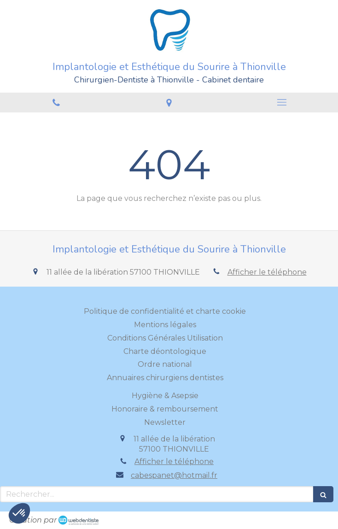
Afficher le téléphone (267, 272)
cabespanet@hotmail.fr (174, 475)
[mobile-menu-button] (281, 102)
